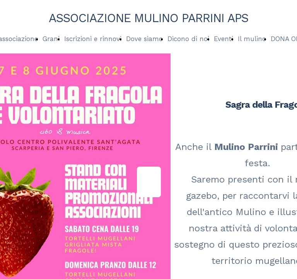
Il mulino (252, 39)
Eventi (223, 39)
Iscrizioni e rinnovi (92, 39)
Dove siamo (144, 39)
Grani (51, 39)
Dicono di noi (188, 39)
